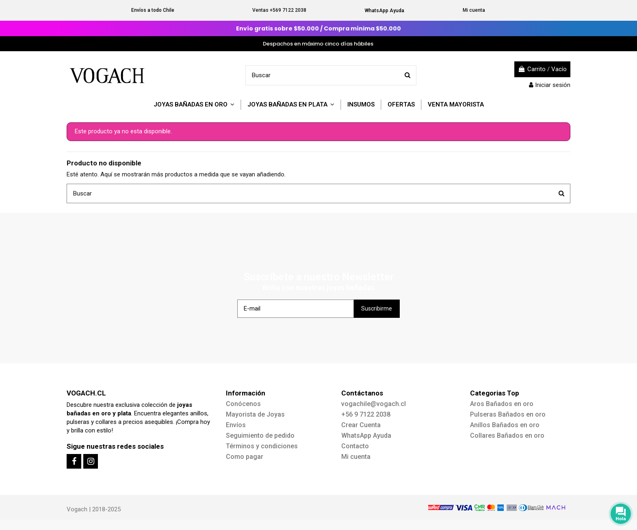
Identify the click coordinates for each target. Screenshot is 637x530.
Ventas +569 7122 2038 (279, 10)
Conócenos (243, 404)
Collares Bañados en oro (507, 435)
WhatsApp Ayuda (384, 10)
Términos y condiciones (262, 446)
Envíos (236, 425)
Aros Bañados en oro (501, 404)
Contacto (355, 446)
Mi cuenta (474, 10)
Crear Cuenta (361, 425)
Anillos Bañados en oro (505, 425)
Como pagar (244, 456)
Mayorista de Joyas (255, 414)
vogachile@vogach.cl (373, 404)
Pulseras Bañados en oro (508, 414)
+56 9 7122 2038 (365, 414)
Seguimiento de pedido (260, 435)
